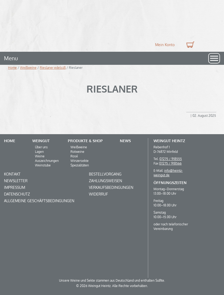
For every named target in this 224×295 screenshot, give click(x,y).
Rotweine (77, 152)
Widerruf (98, 194)
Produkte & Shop (85, 140)
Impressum (14, 187)
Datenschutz (17, 194)
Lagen (39, 152)
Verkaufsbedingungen (111, 187)
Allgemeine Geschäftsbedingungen (39, 200)
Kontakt (12, 174)
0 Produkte (189, 45)
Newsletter (15, 180)
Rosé (74, 156)
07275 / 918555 (170, 159)
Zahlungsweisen (105, 180)
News (125, 140)
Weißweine (28, 68)
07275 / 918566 (170, 163)
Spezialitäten (79, 165)
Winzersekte (79, 161)
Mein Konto (165, 44)
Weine (40, 156)
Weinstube (43, 165)
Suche (208, 45)
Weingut (41, 140)
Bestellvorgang (105, 174)
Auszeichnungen (47, 161)
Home (12, 68)
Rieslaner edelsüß (53, 68)
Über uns (41, 147)
